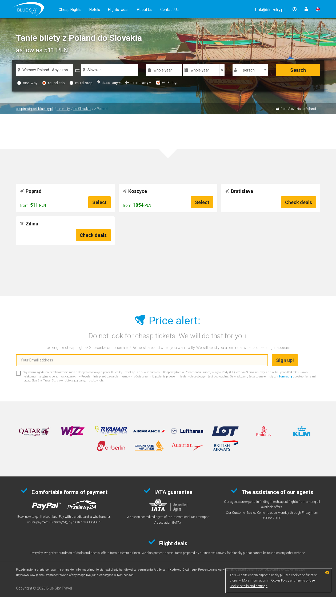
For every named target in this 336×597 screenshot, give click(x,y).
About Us (144, 9)
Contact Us (169, 9)
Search (298, 70)
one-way (27, 83)
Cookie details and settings (248, 586)
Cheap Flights (70, 9)
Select (99, 202)
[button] (270, 9)
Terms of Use (305, 580)
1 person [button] (247, 70)
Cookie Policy (280, 580)
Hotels (94, 9)
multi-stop (81, 83)
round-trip (53, 83)
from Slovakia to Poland (298, 109)
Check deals (298, 202)
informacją (284, 376)
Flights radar (118, 9)
